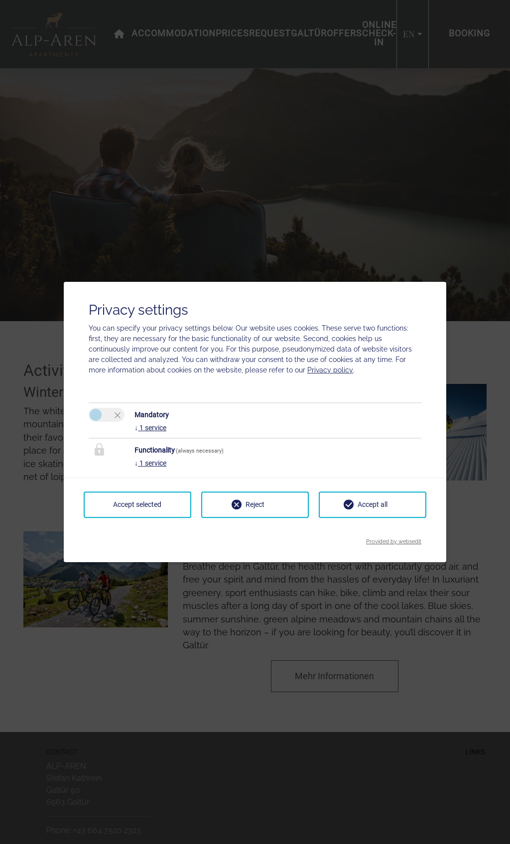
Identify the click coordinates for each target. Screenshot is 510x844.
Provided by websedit (393, 538)
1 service (150, 428)
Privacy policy (330, 370)
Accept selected (137, 504)
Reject (255, 504)
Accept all (372, 504)
